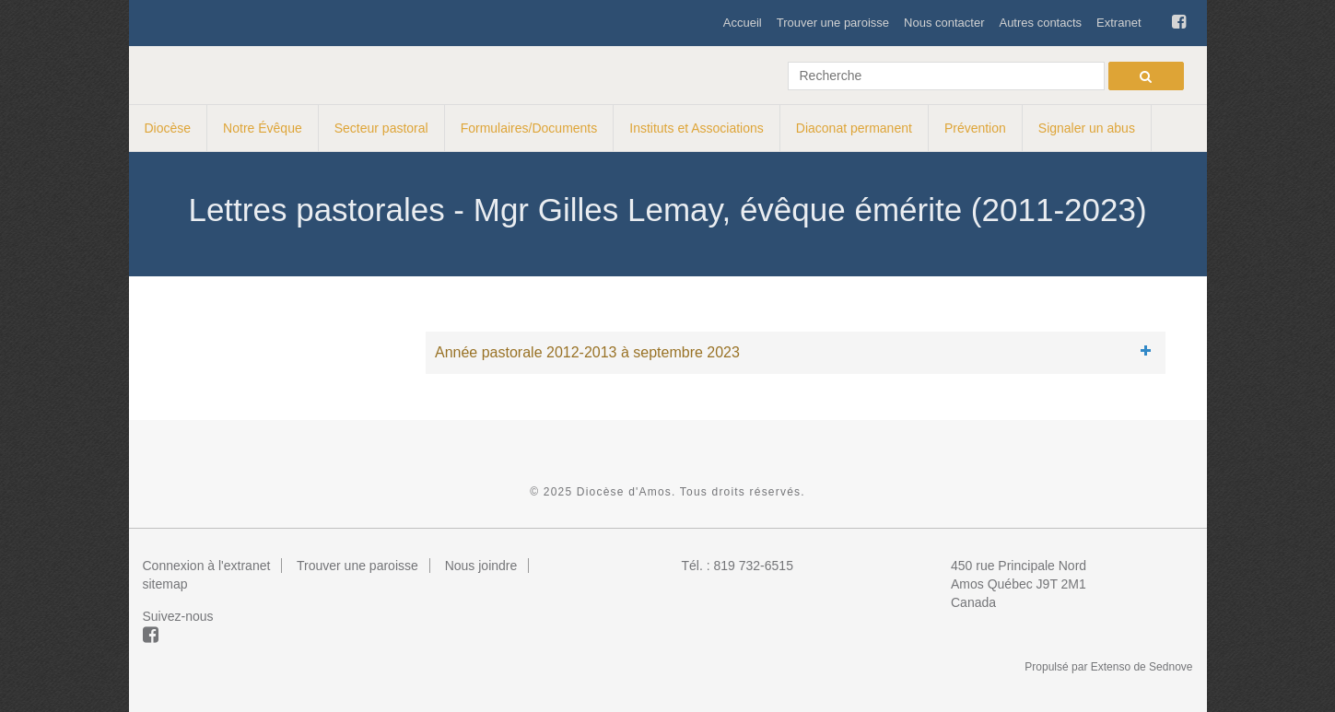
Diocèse (168, 128)
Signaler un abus (1086, 128)
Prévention (975, 128)
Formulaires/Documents (529, 128)
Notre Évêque (262, 128)
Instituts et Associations (696, 128)
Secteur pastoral (381, 128)
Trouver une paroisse (833, 22)
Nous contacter (944, 22)
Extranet (1118, 22)
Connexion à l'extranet (207, 565)
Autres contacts (1040, 22)
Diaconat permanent (854, 128)
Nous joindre (481, 565)
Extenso (1110, 666)
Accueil (742, 22)
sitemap (165, 584)
